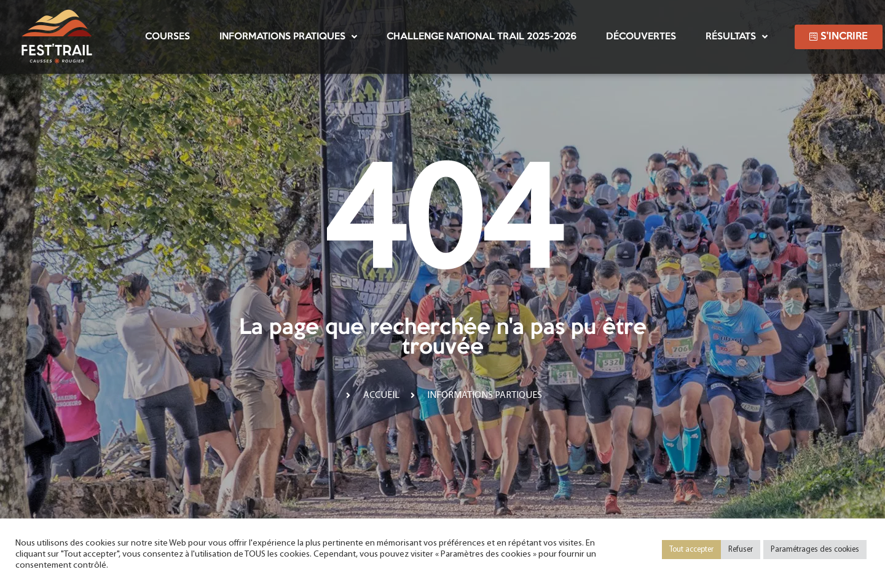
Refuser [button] (740, 550)
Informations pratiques (288, 36)
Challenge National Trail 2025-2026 (481, 36)
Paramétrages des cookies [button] (815, 550)
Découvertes (641, 36)
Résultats (737, 36)
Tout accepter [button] (691, 550)
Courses (167, 36)
